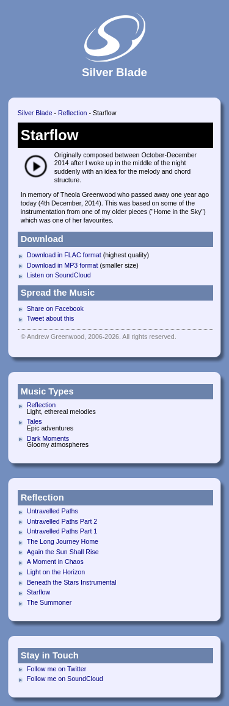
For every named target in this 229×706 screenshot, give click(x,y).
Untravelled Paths (52, 511)
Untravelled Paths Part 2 (62, 521)
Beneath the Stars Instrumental (72, 582)
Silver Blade (35, 112)
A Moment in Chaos (55, 561)
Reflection (72, 112)
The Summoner (49, 602)
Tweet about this (51, 318)
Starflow (39, 592)
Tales (34, 421)
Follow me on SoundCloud (65, 678)
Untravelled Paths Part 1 (62, 531)
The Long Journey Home (62, 541)
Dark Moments (48, 438)
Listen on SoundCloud (59, 275)
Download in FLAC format (64, 255)
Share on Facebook (55, 308)
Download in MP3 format (62, 265)
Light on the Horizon (56, 572)
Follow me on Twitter (57, 668)
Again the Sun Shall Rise (63, 551)
